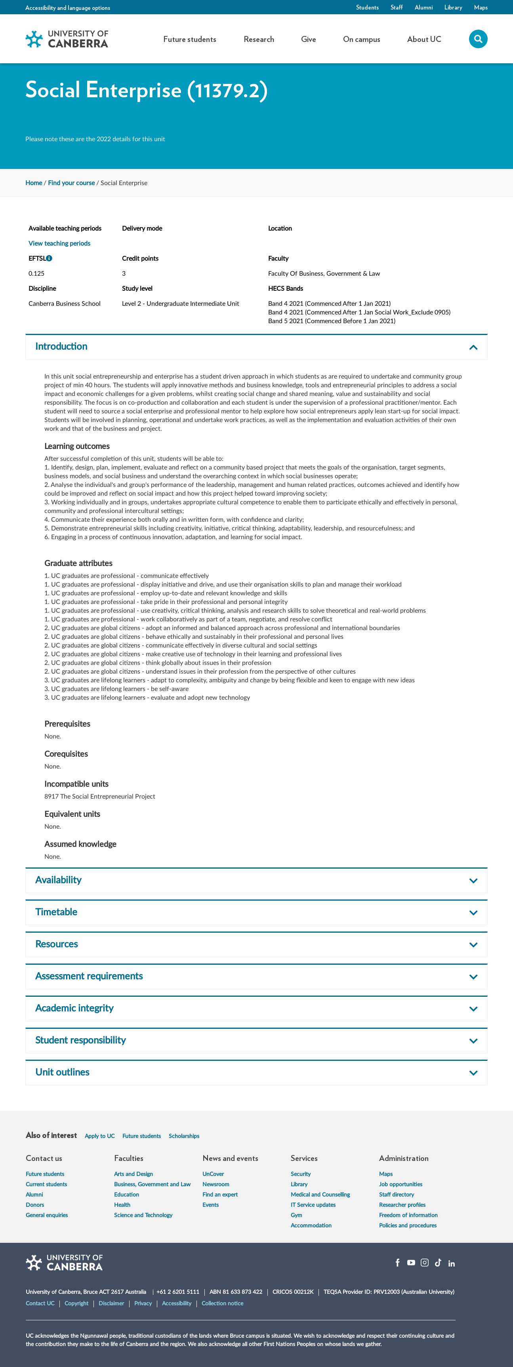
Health (122, 1205)
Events (210, 1205)
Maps (481, 7)
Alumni (424, 7)
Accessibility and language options (67, 7)
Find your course (71, 183)
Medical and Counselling (320, 1195)
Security (301, 1174)
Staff (397, 7)
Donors (35, 1205)
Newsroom (215, 1184)
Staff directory (396, 1195)
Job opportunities (400, 1184)
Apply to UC (99, 1136)
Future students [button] (189, 38)
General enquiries (47, 1215)
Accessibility (176, 1303)
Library (453, 7)
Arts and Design (133, 1174)
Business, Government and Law (152, 1184)
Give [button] (308, 38)
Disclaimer (111, 1303)
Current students (46, 1184)
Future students (141, 1136)
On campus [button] (361, 38)
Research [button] (259, 38)
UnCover (213, 1174)
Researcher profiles (402, 1205)
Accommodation (311, 1226)
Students (367, 7)
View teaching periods (59, 243)
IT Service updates (313, 1205)
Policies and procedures (408, 1226)
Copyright (76, 1303)
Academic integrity (74, 1008)
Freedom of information (408, 1215)
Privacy (143, 1303)
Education (126, 1195)
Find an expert (220, 1195)
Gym (296, 1215)
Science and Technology (143, 1215)
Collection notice (222, 1303)
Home (33, 183)
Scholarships (184, 1136)
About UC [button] (424, 38)
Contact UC (40, 1303)
